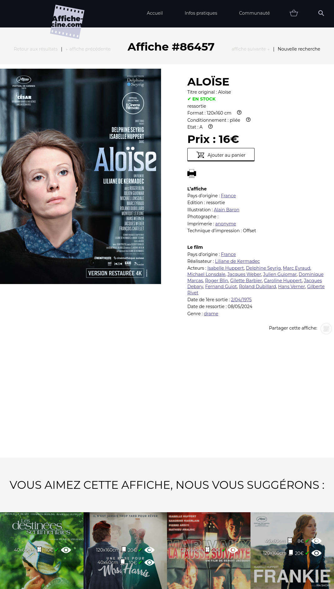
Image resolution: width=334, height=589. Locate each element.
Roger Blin (216, 212)
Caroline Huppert (283, 212)
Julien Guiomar (280, 206)
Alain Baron (226, 141)
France (228, 127)
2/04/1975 (241, 231)
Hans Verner (291, 218)
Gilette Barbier (246, 212)
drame (211, 245)
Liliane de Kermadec (237, 192)
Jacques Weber (244, 206)
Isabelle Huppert (225, 199)
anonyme (225, 155)
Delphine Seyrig (263, 199)
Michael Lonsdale (206, 206)
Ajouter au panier (220, 86)
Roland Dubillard (257, 218)
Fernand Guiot (221, 218)
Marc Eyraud (297, 199)
